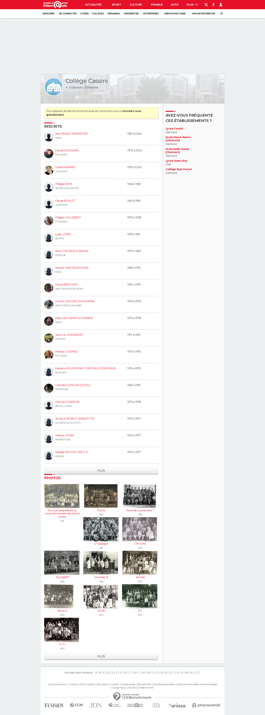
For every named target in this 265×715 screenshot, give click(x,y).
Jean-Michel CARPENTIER (71, 133)
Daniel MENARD (65, 167)
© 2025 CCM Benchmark (140, 687)
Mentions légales (209, 684)
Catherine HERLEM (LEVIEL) (72, 385)
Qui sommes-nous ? (58, 684)
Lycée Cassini (174, 128)
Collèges (98, 13)
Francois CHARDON (67, 402)
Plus (192, 4)
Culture (136, 4)
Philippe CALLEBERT (68, 217)
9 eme (101, 510)
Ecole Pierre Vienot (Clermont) (178, 139)
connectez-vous (108, 111)
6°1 (140, 610)
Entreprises (151, 13)
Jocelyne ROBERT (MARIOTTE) (74, 418)
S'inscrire (48, 13)
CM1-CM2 (140, 543)
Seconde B (101, 577)
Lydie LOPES (63, 234)
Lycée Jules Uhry (176, 160)
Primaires (113, 13)
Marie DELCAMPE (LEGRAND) (74, 318)
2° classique (101, 543)
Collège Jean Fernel (179, 169)
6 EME (101, 610)
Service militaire (174, 13)
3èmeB (140, 577)
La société (114, 684)
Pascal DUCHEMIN (67, 150)
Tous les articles (128, 684)
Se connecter (68, 13)
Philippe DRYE (64, 184)
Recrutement (144, 684)
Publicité (90, 684)
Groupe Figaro (119, 687)
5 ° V (62, 644)
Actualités (93, 4)
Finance (156, 4)
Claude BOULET (65, 200)
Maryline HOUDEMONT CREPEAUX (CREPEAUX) (85, 368)
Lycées (84, 13)
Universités (131, 13)
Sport (116, 4)
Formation (102, 684)
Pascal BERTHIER (66, 284)
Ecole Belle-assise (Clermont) (177, 151)
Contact (74, 684)
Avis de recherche (203, 13)
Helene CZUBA (64, 435)
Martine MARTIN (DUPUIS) (71, 267)
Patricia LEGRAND (66, 351)
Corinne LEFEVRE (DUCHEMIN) (74, 301)
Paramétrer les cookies (188, 684)
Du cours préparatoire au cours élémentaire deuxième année (62, 513)
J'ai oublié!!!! (62, 577)
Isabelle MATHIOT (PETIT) (71, 452)
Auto (175, 4)
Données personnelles (164, 684)
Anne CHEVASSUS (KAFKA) (71, 251)
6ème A (62, 610)
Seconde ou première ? (140, 510)
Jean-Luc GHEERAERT (69, 335)
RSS (82, 684)
